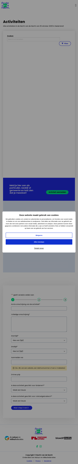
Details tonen (39, 248)
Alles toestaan (39, 242)
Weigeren (39, 235)
